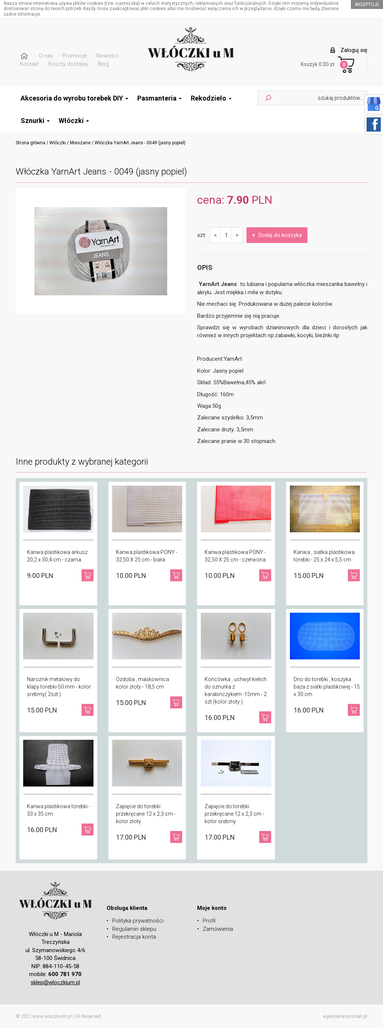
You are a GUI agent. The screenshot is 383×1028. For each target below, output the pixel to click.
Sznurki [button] (35, 120)
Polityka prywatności (137, 920)
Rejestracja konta (134, 936)
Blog (103, 64)
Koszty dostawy (68, 64)
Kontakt (29, 64)
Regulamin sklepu (134, 929)
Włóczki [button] (74, 120)
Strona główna (30, 142)
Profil (209, 920)
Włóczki (57, 142)
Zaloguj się (353, 50)
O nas (46, 55)
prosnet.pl (356, 1016)
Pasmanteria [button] (159, 98)
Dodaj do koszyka (277, 235)
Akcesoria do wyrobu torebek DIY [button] (74, 98)
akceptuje (367, 4)
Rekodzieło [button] (211, 98)
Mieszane (80, 142)
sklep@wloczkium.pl (55, 982)
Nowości (107, 55)
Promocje (74, 55)
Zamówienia (218, 929)
